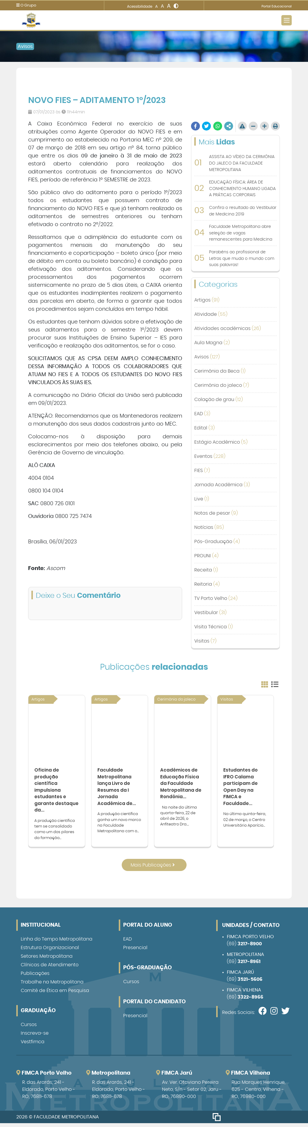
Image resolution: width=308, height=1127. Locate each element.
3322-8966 (250, 1001)
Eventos (209, 456)
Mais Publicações (153, 868)
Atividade (210, 314)
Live (201, 499)
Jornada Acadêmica (222, 484)
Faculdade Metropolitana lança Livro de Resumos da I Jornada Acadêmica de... (117, 789)
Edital (204, 428)
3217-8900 (250, 947)
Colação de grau (218, 399)
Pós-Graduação (217, 541)
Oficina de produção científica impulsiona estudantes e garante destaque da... (52, 792)
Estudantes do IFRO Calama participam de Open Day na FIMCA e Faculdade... (241, 789)
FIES (202, 470)
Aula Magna (212, 342)
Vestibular (210, 612)
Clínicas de (49, 968)
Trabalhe (52, 985)
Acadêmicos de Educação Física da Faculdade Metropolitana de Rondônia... (182, 785)
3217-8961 (249, 965)
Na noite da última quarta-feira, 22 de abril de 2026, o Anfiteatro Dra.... (178, 819)
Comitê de (55, 994)
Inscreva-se (35, 1037)
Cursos (29, 1028)
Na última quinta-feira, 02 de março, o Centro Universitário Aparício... (244, 823)
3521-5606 (250, 983)
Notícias (209, 527)
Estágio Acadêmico (221, 442)
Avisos (25, 46)
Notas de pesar (216, 513)
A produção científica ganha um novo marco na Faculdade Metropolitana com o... (119, 826)
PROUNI (206, 555)
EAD (202, 413)
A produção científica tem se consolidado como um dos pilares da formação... (54, 833)
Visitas (205, 641)
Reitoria (207, 584)
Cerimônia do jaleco (221, 385)
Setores (47, 960)
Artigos (206, 300)
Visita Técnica (213, 626)
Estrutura (50, 951)
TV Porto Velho (216, 598)
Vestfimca (32, 1045)
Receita (206, 570)
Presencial (135, 951)
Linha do (56, 943)
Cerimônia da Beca (220, 371)
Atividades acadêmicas (227, 328)
